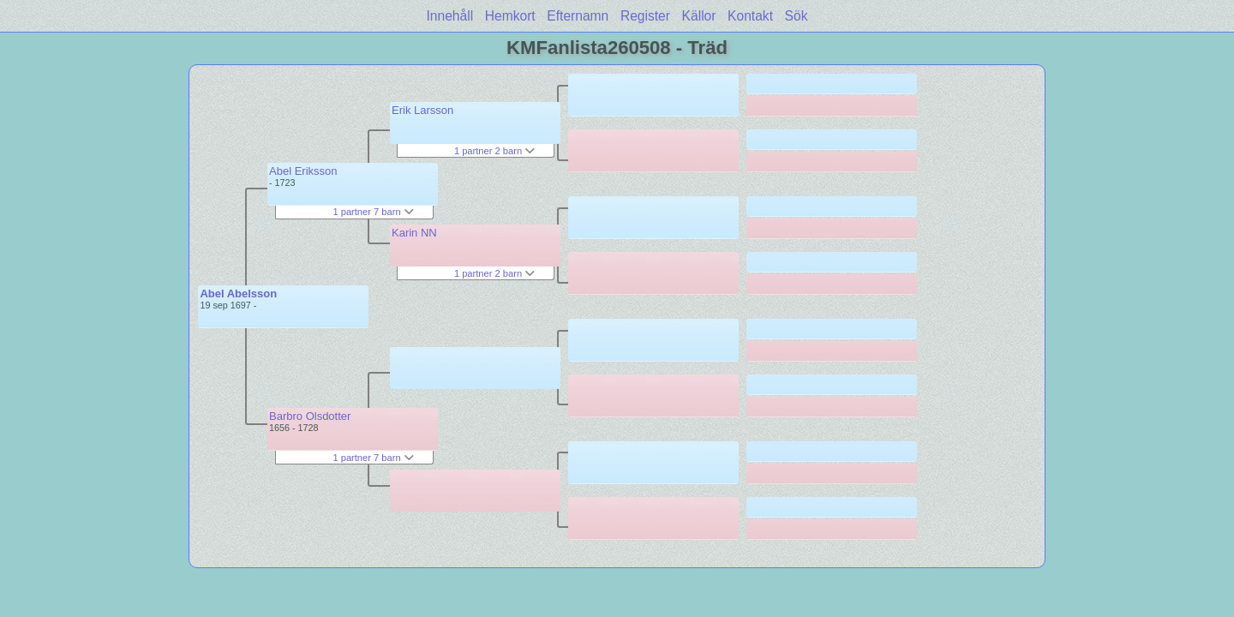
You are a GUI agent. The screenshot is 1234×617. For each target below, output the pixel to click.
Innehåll (450, 16)
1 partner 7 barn (372, 212)
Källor (699, 16)
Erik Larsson (422, 110)
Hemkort (510, 16)
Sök (796, 16)
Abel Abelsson (238, 293)
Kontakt (750, 16)
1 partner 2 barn (494, 151)
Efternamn (577, 16)
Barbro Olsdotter (309, 416)
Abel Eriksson (303, 171)
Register (645, 16)
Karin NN (414, 232)
